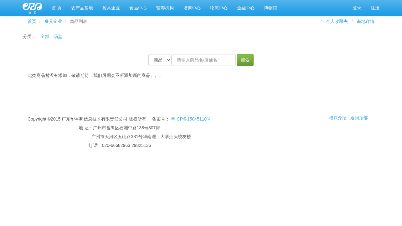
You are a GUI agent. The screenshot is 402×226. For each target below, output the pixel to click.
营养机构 (165, 7)
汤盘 (58, 36)
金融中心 (246, 7)
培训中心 (192, 7)
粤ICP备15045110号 (191, 118)
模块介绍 (338, 117)
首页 (32, 21)
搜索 (245, 59)
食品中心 (138, 7)
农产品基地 (82, 7)
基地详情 (365, 21)
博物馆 (270, 7)
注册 (375, 7)
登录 (357, 7)
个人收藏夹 (338, 21)
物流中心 (219, 7)
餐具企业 (111, 7)
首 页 (57, 7)
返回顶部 (359, 117)
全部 (44, 36)
